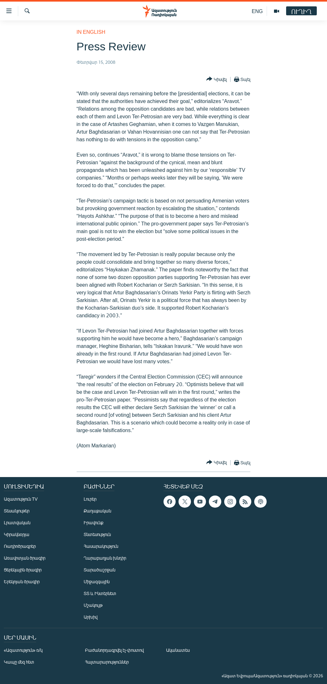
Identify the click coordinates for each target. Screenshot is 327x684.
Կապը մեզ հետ (19, 662)
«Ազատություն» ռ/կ (23, 650)
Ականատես (178, 650)
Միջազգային (97, 581)
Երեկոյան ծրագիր (22, 581)
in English (91, 32)
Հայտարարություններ (107, 662)
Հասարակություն (101, 546)
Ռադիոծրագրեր (20, 546)
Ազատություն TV (21, 499)
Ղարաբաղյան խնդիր (105, 558)
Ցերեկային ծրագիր (23, 569)
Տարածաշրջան (99, 569)
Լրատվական (17, 522)
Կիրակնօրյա (16, 534)
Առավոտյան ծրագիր (24, 558)
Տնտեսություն (97, 534)
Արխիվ (90, 617)
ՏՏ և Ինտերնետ (100, 593)
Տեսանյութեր (16, 510)
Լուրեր (90, 499)
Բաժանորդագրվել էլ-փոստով (114, 650)
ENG (257, 11)
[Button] (216, 79)
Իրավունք (93, 522)
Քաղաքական (97, 510)
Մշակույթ (93, 605)
